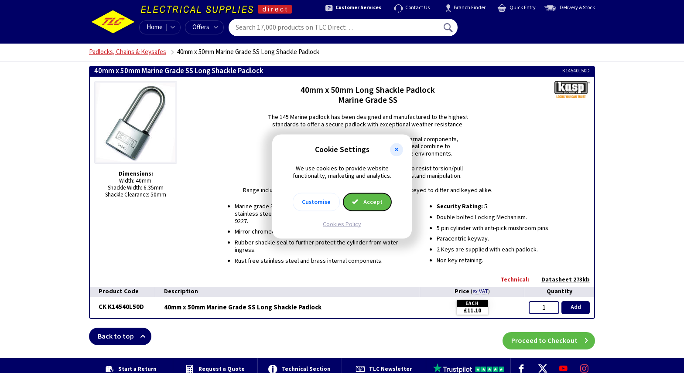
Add (576, 307)
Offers (205, 27)
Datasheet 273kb (561, 279)
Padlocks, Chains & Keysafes (127, 52)
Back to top (124, 336)
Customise (316, 201)
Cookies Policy (342, 224)
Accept (367, 201)
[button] (396, 149)
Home (155, 27)
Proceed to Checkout (553, 336)
